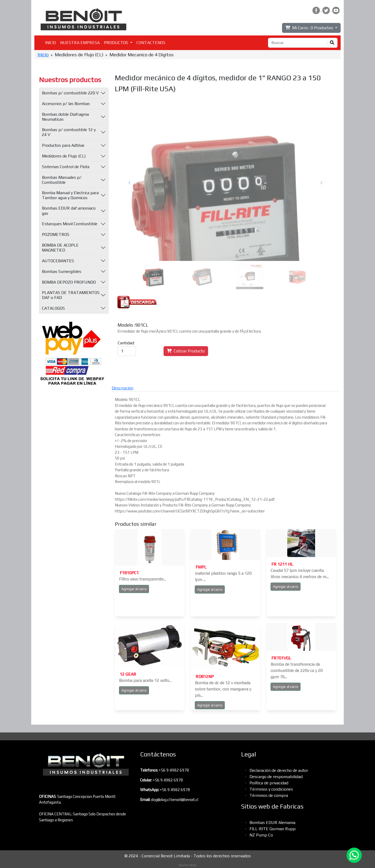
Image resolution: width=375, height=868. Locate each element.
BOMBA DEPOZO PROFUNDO (69, 282)
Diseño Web (187, 865)
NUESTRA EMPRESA (80, 42)
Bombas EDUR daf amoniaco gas (69, 211)
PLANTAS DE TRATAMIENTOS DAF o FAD (70, 295)
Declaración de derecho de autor (278, 770)
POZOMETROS (55, 234)
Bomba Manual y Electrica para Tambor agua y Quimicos (70, 195)
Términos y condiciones (271, 789)
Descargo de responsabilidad (276, 776)
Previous (130, 183)
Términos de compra (268, 795)
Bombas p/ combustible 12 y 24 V (69, 132)
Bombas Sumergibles (61, 271)
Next (321, 183)
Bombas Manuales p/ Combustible (62, 180)
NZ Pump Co (261, 835)
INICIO (50, 42)
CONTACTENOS (150, 42)
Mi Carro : (309, 27)
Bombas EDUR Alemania (272, 822)
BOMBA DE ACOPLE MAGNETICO (60, 248)
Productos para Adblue (63, 145)
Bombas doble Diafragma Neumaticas (65, 117)
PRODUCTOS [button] (116, 42)
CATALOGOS (53, 308)
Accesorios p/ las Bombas (66, 103)
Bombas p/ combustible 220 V (70, 92)
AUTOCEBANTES (58, 260)
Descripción (122, 388)
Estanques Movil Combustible (69, 223)
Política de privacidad (268, 782)
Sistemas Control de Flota (65, 166)
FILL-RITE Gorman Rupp (272, 828)
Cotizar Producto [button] (186, 351)
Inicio (43, 54)
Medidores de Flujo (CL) (64, 156)
